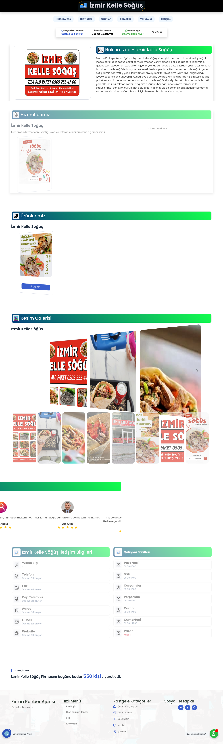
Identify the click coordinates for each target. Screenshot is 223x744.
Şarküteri (122, 731)
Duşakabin (123, 719)
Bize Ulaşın (71, 724)
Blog (68, 718)
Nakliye (121, 725)
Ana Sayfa (71, 706)
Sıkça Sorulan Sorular (77, 712)
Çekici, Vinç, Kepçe (128, 706)
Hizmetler (86, 19)
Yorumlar (146, 19)
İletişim (166, 19)
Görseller (125, 19)
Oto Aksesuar (125, 713)
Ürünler (106, 19)
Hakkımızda (63, 19)
